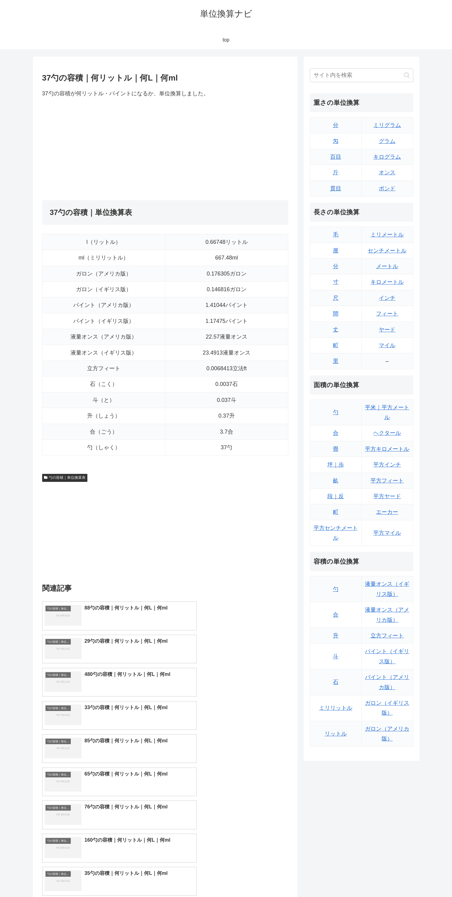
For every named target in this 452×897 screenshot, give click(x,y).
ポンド (387, 188)
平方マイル (387, 533)
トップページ (351, 877)
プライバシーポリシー (392, 877)
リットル (336, 734)
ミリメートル (387, 235)
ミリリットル (335, 708)
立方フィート (387, 636)
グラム (387, 141)
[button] (407, 75)
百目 (335, 157)
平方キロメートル (387, 449)
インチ (387, 298)
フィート (387, 314)
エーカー (387, 512)
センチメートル (387, 251)
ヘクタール (387, 433)
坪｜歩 (335, 465)
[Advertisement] (103, 149)
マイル (387, 345)
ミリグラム (387, 125)
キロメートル (387, 282)
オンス (387, 172)
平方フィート (387, 481)
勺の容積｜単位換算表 (65, 477)
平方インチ (387, 465)
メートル (387, 266)
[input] (361, 75)
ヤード (387, 330)
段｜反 (335, 496)
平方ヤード (387, 496)
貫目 (335, 188)
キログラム (387, 157)
